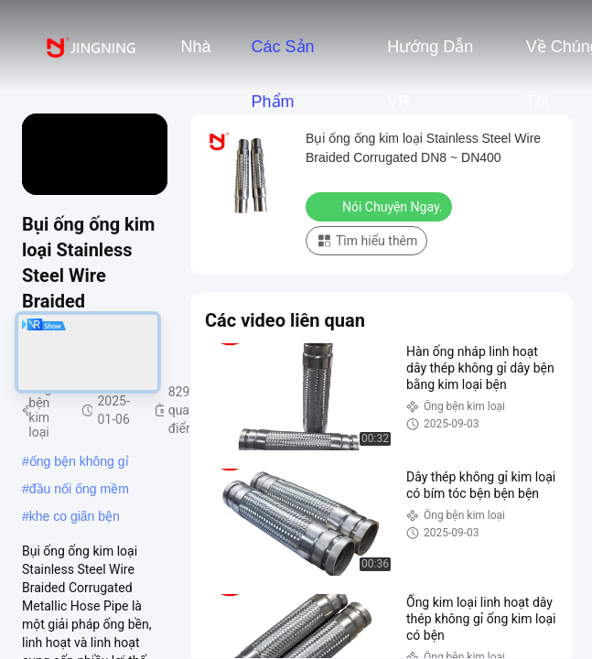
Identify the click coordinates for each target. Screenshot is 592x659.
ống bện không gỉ (79, 461)
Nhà (195, 47)
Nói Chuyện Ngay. (380, 206)
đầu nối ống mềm (79, 488)
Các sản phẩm (282, 56)
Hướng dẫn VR (430, 56)
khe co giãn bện (74, 516)
